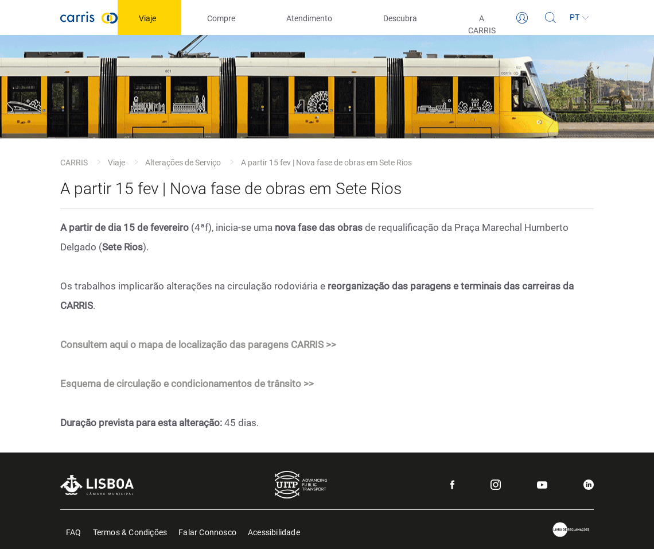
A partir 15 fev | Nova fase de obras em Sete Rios (326, 162)
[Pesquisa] (550, 18)
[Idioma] (579, 18)
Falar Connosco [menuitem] (207, 531)
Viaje (116, 162)
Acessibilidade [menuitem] (274, 531)
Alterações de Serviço (183, 162)
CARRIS (74, 162)
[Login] (522, 18)
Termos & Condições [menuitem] (130, 531)
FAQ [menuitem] (73, 531)
